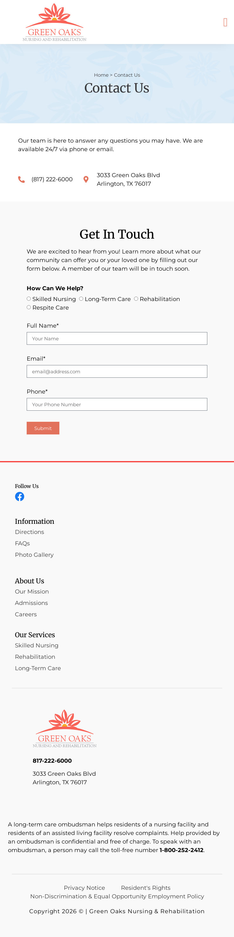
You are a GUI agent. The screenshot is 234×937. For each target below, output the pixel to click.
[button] (225, 22)
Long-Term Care (108, 299)
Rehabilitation (160, 299)
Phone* (37, 392)
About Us (29, 581)
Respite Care (50, 308)
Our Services (35, 635)
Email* (36, 359)
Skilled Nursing (54, 299)
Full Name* (43, 326)
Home (101, 75)
